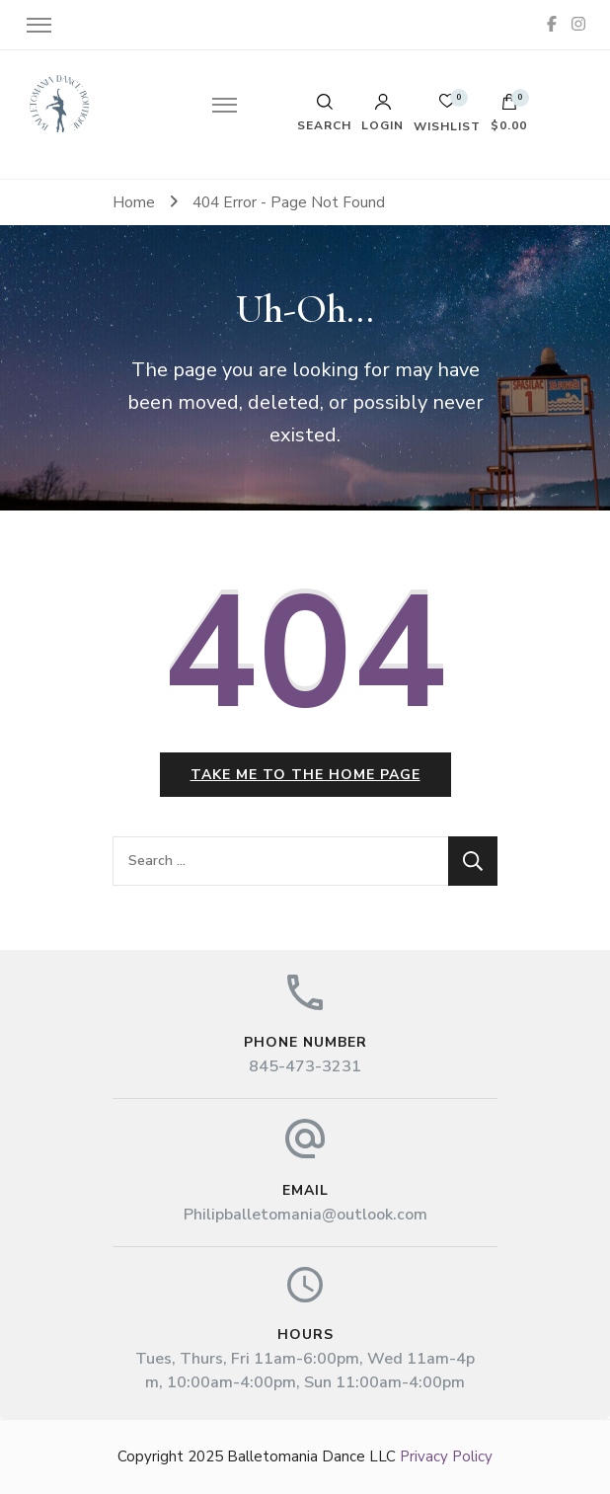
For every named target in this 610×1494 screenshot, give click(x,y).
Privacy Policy (446, 1456)
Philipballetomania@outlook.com (305, 1214)
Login (382, 112)
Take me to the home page (305, 774)
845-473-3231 (305, 1066)
